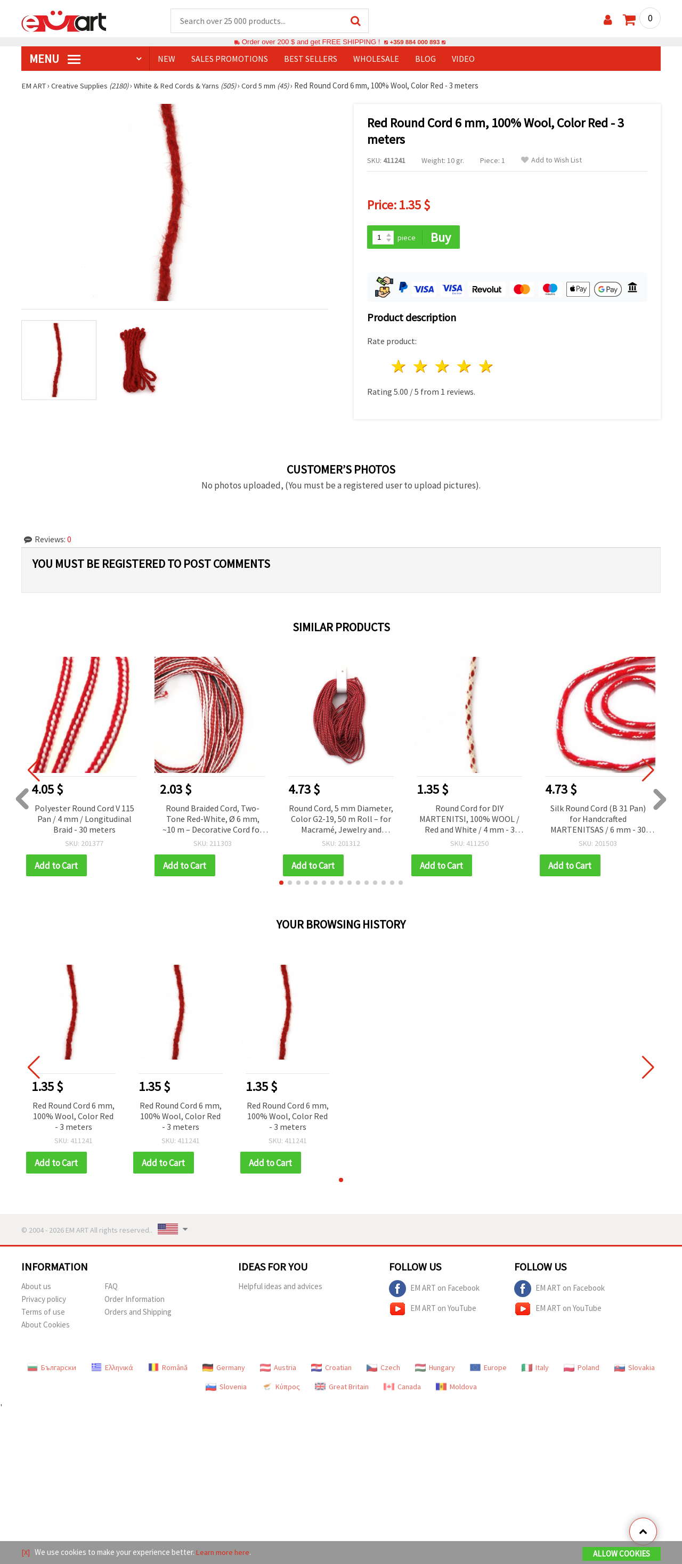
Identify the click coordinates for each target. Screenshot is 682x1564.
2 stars (421, 368)
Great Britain (342, 1388)
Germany (223, 1369)
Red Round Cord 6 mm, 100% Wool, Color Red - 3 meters (74, 1118)
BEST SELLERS (310, 59)
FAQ (111, 1288)
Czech (383, 1369)
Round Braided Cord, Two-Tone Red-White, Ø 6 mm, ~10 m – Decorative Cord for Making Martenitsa (213, 820)
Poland (581, 1369)
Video (463, 59)
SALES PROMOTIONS (229, 59)
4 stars (464, 368)
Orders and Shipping (138, 1314)
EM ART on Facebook (434, 1290)
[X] (25, 1552)
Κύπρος (281, 1388)
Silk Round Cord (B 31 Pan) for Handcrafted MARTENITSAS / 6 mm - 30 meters (598, 820)
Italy (535, 1369)
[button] (281, 884)
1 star (399, 368)
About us (36, 1288)
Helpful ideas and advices (280, 1288)
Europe (488, 1369)
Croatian (331, 1369)
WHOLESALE (376, 59)
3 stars (443, 368)
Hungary (435, 1369)
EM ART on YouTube (432, 1310)
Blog (425, 59)
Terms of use (43, 1314)
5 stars (486, 368)
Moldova (456, 1388)
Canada (402, 1388)
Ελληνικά (112, 1369)
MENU (54, 59)
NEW (166, 59)
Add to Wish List (551, 161)
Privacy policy (43, 1301)
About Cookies (45, 1327)
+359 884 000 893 (414, 42)
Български (51, 1369)
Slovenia (226, 1389)
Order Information (134, 1301)
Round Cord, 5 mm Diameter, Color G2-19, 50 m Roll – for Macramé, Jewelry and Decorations (341, 820)
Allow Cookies (621, 1554)
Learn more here (224, 1552)
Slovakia (634, 1369)
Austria (278, 1369)
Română (168, 1369)
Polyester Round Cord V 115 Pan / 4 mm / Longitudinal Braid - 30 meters (84, 820)
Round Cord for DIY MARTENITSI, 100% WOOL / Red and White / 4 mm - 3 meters (469, 820)
